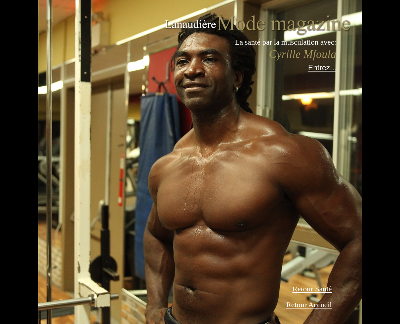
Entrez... (322, 67)
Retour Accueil (309, 305)
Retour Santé (312, 289)
